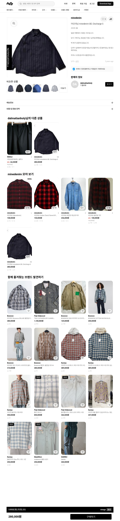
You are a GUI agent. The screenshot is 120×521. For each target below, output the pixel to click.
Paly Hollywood (39, 316)
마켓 (65, 4)
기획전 (86, 10)
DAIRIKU (64, 457)
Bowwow (10, 316)
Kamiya (63, 363)
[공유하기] (111, 19)
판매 (73, 4)
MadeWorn (38, 457)
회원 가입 (83, 4)
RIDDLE (9, 157)
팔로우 (109, 84)
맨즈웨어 (10, 10)
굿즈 (44, 10)
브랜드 (54, 10)
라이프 (35, 10)
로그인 (92, 4)
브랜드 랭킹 (65, 10)
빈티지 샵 (76, 10)
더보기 (63, 88)
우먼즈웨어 (23, 10)
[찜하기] (103, 19)
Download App (105, 4)
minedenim (76, 18)
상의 (77, 61)
